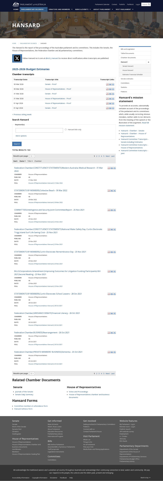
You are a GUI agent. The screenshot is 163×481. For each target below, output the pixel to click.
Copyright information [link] (39, 478)
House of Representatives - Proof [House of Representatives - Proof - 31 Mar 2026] (58, 98)
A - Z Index (123, 436)
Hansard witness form (23, 409)
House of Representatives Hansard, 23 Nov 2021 (45, 286)
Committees (52, 460)
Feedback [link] (63, 478)
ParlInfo (122, 4)
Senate (14, 424)
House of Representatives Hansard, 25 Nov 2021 (45, 222)
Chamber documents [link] (128, 58)
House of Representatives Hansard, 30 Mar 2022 (45, 202)
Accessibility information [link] (20, 478)
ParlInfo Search (125, 429)
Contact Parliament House (92, 431)
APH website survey (127, 431)
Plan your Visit (88, 447)
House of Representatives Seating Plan (26, 454)
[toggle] (148, 62)
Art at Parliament (89, 444)
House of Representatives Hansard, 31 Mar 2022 (45, 183)
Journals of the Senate (24, 391)
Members (15, 452)
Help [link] (71, 478)
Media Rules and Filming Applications (96, 449)
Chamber (38, 161)
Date (23, 161)
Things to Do (87, 442)
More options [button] (21, 136)
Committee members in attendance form (31, 406)
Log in (138, 4)
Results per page (20, 156)
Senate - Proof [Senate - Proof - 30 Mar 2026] (50, 84)
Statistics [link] (124, 87)
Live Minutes (16, 449)
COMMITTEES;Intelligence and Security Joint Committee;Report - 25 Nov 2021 (49, 210)
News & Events (81, 9)
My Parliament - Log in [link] (127, 424)
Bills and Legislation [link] (128, 49)
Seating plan (16, 434)
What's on (86, 440)
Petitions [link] (124, 92)
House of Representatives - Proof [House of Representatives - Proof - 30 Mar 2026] (58, 89)
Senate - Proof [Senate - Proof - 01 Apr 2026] (50, 108)
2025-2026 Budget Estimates (31, 69)
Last (113, 156)
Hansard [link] (124, 62)
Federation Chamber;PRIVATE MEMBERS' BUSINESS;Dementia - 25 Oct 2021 (48, 352)
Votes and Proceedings (78, 391)
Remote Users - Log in (127, 427)
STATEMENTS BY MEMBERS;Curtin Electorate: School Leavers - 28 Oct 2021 (48, 293)
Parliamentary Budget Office (129, 459)
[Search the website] (146, 4)
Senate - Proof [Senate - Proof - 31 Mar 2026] (50, 94)
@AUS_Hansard (52, 58)
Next (108, 156)
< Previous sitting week (21, 114)
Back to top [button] (146, 478)
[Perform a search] (149, 4)
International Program (55, 436)
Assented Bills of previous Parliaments (61, 447)
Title (30, 161)
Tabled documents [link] (127, 53)
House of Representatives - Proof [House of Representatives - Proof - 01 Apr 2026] (58, 103)
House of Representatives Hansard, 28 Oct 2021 (45, 306)
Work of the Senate (19, 427)
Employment (124, 434)
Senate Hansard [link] (128, 66)
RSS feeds (123, 441)
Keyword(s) (20, 125)
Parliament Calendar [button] (102, 4)
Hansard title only (74, 129)
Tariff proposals (53, 449)
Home (15, 9)
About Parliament (102, 9)
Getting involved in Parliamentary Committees (99, 424)
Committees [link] (125, 83)
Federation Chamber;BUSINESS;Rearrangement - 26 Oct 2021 (41, 332)
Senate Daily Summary (24, 394)
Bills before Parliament (56, 444)
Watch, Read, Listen (54, 427)
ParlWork (130, 4)
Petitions (86, 427)
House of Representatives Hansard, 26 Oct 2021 (45, 325)
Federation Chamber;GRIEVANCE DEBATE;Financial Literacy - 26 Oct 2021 (47, 313)
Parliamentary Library (55, 434)
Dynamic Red (16, 429)
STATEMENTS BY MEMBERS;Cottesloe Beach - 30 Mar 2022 (40, 190)
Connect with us (89, 429)
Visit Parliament (123, 9)
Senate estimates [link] (127, 79)
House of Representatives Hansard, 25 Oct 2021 (45, 364)
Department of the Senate (129, 449)
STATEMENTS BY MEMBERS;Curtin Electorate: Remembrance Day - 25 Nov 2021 (50, 251)
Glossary (123, 439)
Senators (15, 431)
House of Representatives (21, 442)
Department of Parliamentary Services (133, 456)
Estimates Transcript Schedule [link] (133, 75)
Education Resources (55, 431)
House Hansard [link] (128, 70)
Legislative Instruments (56, 452)
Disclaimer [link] (53, 478)
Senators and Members (59, 9)
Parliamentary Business (32, 9)
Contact (114, 4)
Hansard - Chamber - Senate (132, 131)
